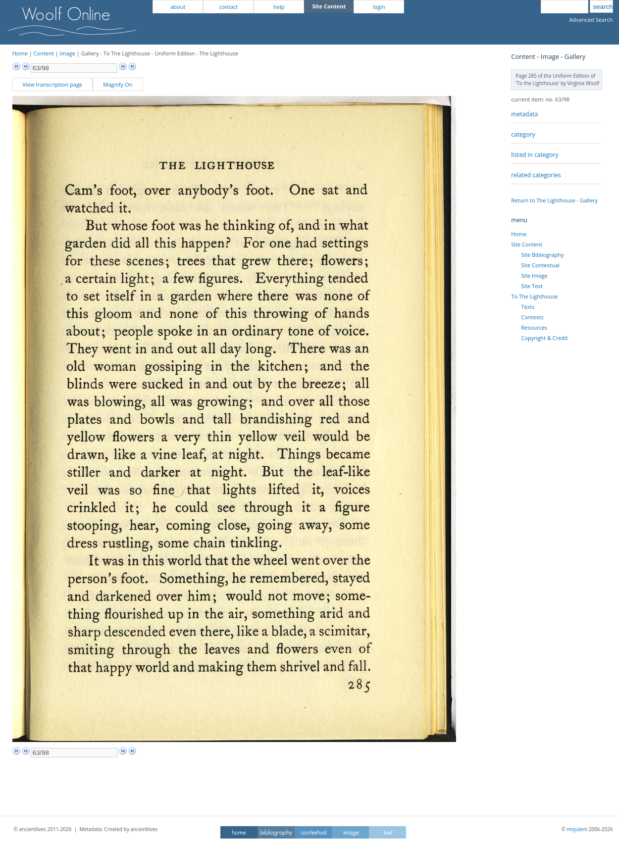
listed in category (534, 154)
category (523, 134)
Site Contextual (540, 265)
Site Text (532, 286)
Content (44, 53)
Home (20, 53)
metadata (524, 114)
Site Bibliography (542, 254)
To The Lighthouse (534, 296)
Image (67, 53)
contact (228, 6)
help (278, 6)
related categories (536, 175)
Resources (534, 327)
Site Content (526, 244)
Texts (527, 306)
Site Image (534, 275)
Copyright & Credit (544, 338)
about (177, 6)
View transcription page (52, 84)
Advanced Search (591, 19)
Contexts (532, 317)
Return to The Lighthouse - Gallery (554, 200)
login (379, 6)
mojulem (577, 829)
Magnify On (117, 84)
